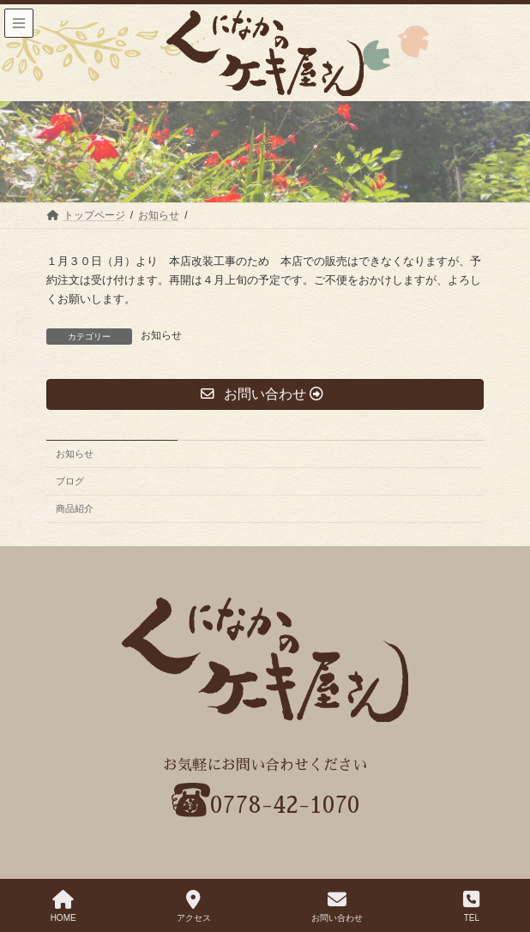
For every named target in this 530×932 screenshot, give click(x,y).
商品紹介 (74, 508)
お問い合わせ (337, 906)
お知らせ (161, 335)
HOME (63, 906)
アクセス (194, 906)
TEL (471, 906)
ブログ (70, 481)
